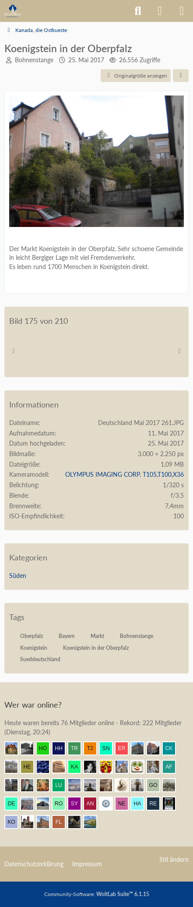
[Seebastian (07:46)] (109, 785)
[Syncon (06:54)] (77, 804)
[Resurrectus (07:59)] (46, 785)
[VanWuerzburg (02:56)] (93, 822)
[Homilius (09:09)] (46, 748)
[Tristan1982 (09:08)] (77, 748)
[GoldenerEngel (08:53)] (62, 767)
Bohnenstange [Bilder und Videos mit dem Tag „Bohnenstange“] (136, 636)
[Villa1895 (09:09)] (14, 748)
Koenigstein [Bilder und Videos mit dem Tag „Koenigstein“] (33, 648)
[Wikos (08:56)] (14, 767)
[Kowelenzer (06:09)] (14, 822)
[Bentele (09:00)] (156, 748)
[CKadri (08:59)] (172, 748)
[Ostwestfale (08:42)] (109, 767)
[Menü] (181, 11)
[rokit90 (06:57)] (62, 804)
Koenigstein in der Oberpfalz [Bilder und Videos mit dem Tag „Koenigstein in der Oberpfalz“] (96, 648)
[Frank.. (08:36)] (156, 767)
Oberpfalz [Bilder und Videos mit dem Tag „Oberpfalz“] (31, 636)
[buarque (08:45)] (93, 767)
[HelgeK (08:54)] (30, 767)
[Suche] (138, 11)
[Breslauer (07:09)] (30, 804)
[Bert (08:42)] (125, 767)
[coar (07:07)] (46, 804)
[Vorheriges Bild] (24, 162)
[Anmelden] (159, 11)
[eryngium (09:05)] (125, 748)
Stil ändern (174, 859)
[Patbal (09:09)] (30, 748)
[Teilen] (181, 75)
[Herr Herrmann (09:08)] (62, 748)
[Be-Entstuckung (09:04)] (140, 748)
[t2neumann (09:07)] (93, 748)
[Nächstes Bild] (169, 162)
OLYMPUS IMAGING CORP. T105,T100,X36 (124, 474)
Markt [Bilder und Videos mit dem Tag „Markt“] (97, 636)
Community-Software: (96, 894)
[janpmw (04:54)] (46, 822)
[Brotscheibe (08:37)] (140, 767)
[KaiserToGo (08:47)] (77, 767)
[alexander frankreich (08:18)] (172, 767)
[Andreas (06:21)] (172, 804)
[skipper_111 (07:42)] (125, 785)
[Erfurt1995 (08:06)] (14, 785)
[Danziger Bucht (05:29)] (30, 822)
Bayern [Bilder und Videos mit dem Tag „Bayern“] (67, 636)
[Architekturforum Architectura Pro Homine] (13, 11)
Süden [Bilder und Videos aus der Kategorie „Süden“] (17, 575)
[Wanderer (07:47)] (93, 785)
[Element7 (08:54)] (46, 767)
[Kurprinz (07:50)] (77, 785)
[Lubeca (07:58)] (62, 785)
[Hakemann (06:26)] (140, 804)
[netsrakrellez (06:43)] (125, 804)
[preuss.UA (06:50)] (109, 804)
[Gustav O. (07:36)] (156, 785)
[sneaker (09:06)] (109, 748)
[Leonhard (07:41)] (140, 785)
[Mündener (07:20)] (172, 785)
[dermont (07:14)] (14, 804)
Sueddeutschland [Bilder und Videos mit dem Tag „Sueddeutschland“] (40, 659)
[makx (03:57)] (77, 822)
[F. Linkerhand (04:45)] (62, 822)
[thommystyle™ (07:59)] (30, 785)
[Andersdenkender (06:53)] (93, 804)
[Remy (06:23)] (156, 804)
